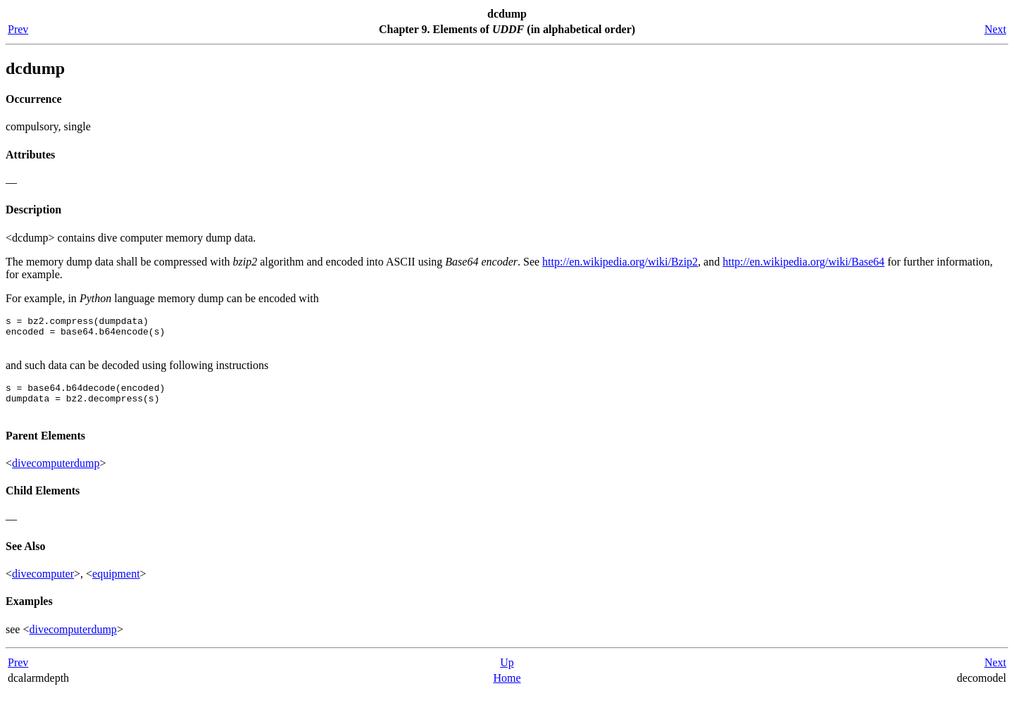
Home (506, 691)
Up (507, 675)
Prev (18, 29)
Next (995, 29)
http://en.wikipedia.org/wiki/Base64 (803, 262)
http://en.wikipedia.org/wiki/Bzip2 (620, 262)
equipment (116, 586)
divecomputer (43, 586)
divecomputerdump (55, 476)
